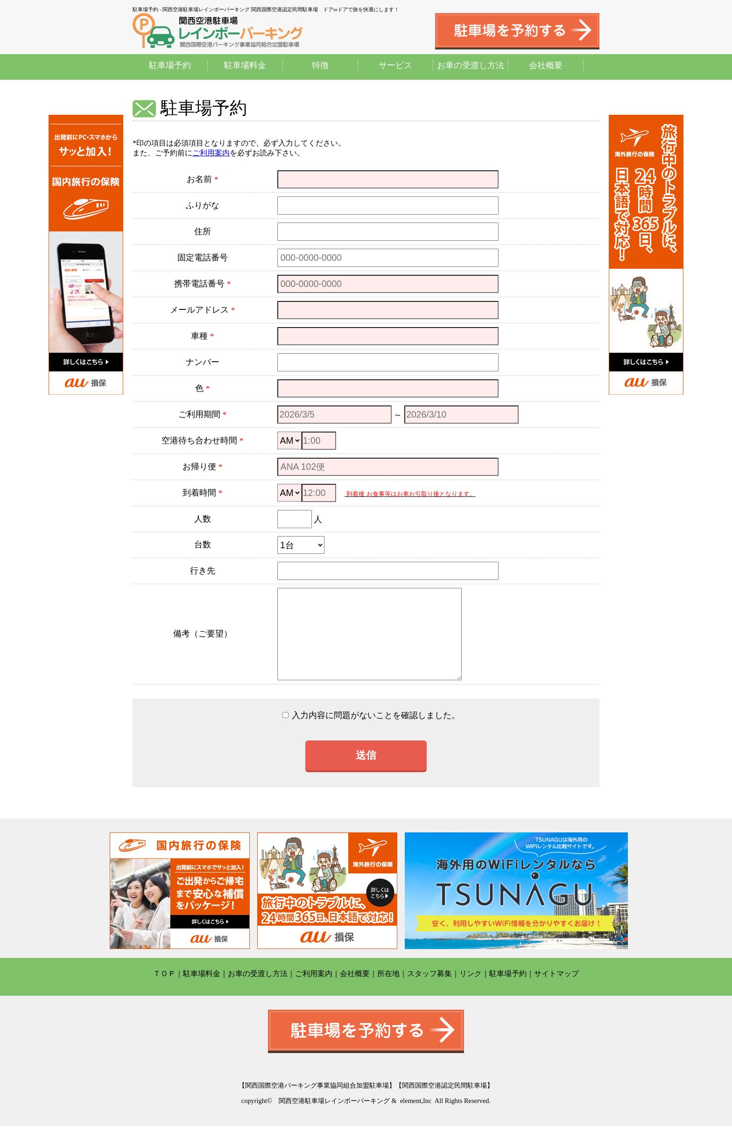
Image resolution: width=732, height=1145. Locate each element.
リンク (470, 992)
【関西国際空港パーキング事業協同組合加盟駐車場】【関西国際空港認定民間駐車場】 (366, 1104)
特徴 (320, 65)
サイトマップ (556, 992)
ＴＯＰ (164, 992)
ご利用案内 (211, 153)
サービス (395, 65)
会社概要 (546, 65)
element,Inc (416, 1119)
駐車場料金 (245, 65)
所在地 (388, 992)
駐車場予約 (170, 65)
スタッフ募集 (429, 992)
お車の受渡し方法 (470, 65)
